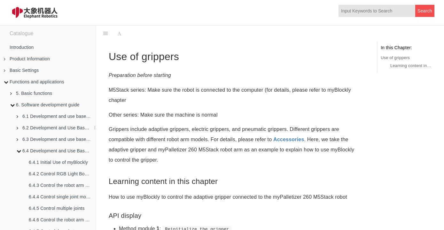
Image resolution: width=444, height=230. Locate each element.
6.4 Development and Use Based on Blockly (56, 150)
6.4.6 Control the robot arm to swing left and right (62, 219)
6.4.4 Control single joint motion (61, 196)
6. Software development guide (45, 104)
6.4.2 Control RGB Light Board (60, 173)
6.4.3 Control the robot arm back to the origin (62, 185)
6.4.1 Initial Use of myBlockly (58, 162)
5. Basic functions (31, 93)
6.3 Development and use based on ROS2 (56, 139)
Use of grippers (395, 57)
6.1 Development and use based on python (56, 116)
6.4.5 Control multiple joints (57, 208)
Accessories (288, 139)
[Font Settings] (119, 34)
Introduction (22, 47)
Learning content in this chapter (410, 65)
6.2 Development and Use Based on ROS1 (56, 127)
